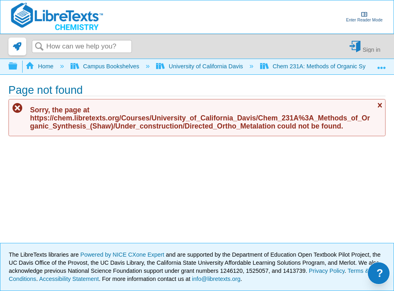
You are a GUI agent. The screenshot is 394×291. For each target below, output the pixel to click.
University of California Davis (200, 66)
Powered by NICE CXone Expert (123, 254)
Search (39, 47)
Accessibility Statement (69, 279)
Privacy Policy (327, 271)
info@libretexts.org (215, 279)
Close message (379, 108)
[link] (17, 46)
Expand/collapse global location (381, 64)
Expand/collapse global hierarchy (18, 66)
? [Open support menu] (380, 273)
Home (40, 66)
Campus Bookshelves (106, 66)
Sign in (371, 49)
